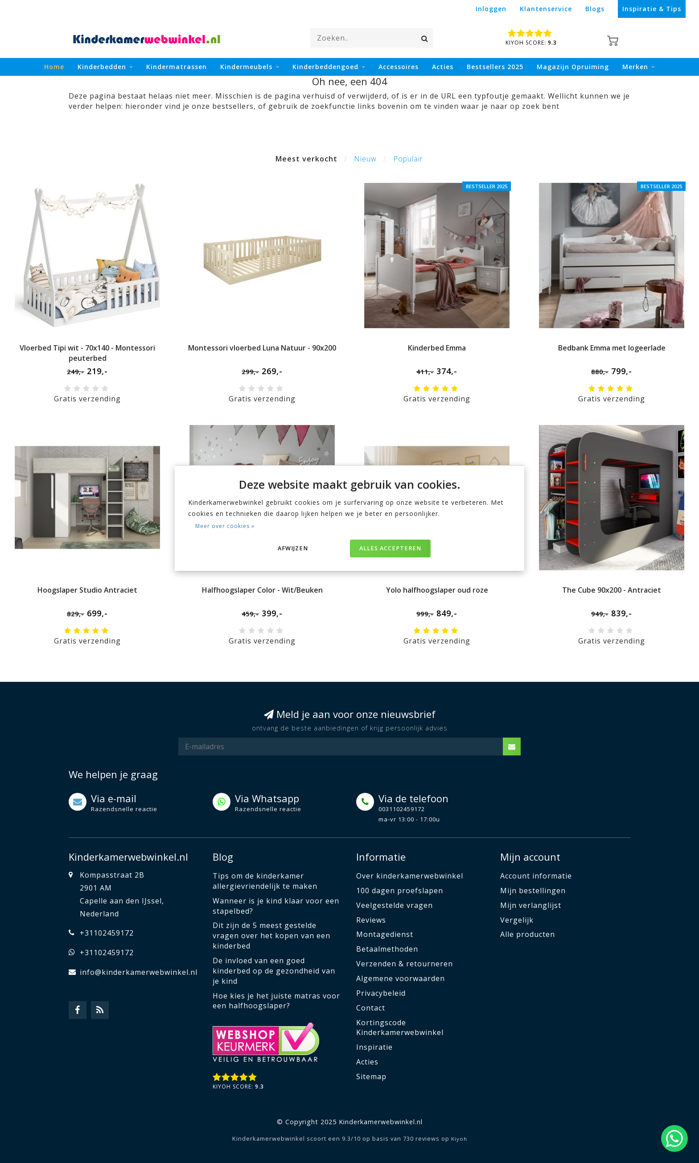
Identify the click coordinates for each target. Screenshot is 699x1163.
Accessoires (398, 66)
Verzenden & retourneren (404, 964)
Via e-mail (113, 798)
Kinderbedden (102, 66)
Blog (223, 856)
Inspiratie (374, 1047)
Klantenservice (546, 8)
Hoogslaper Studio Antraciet (87, 590)
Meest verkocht (306, 159)
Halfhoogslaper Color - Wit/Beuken (262, 590)
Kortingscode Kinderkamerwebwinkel (400, 1028)
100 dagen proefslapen (399, 890)
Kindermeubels (246, 66)
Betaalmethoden (387, 949)
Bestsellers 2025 (495, 66)
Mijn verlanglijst (530, 905)
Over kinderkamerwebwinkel (409, 876)
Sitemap (371, 1076)
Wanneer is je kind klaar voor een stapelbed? (276, 906)
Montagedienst (384, 934)
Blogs (594, 8)
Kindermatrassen (176, 66)
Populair (408, 159)
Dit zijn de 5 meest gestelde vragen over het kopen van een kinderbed (271, 935)
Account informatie (536, 876)
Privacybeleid (381, 993)
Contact (370, 1008)
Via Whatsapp (267, 798)
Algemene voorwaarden (400, 978)
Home (54, 66)
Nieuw (365, 159)
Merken (635, 66)
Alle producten (527, 934)
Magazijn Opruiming (573, 66)
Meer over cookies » (225, 526)
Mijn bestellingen (533, 890)
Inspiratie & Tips (651, 8)
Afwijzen (293, 548)
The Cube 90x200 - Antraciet (611, 590)
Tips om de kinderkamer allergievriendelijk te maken (265, 881)
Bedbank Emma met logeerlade (612, 348)
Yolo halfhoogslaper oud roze (437, 590)
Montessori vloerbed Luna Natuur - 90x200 (262, 348)
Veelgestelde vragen (394, 905)
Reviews (371, 920)
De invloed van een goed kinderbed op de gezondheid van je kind (274, 971)
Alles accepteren (390, 548)
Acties (442, 66)
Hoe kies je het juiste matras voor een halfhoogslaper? (276, 1001)
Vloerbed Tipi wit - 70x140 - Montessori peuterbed (87, 353)
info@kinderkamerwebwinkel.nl (138, 972)
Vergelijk (517, 920)
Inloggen (491, 8)
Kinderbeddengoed (325, 66)
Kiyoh (459, 1138)
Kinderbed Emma (437, 348)
